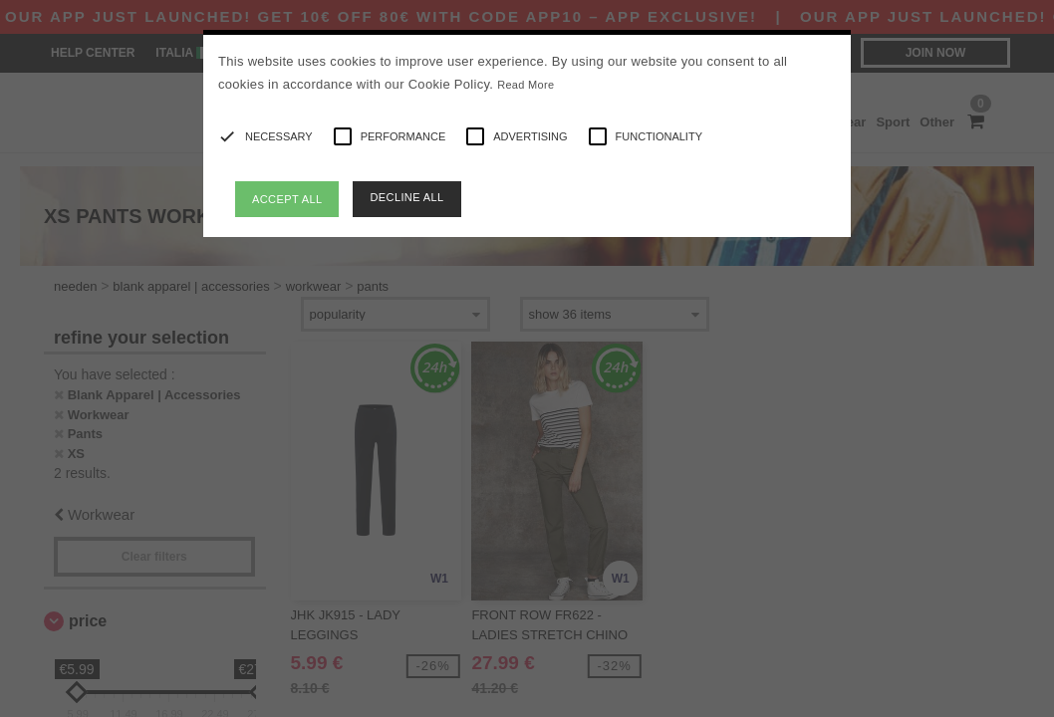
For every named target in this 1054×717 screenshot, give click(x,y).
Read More (525, 85)
